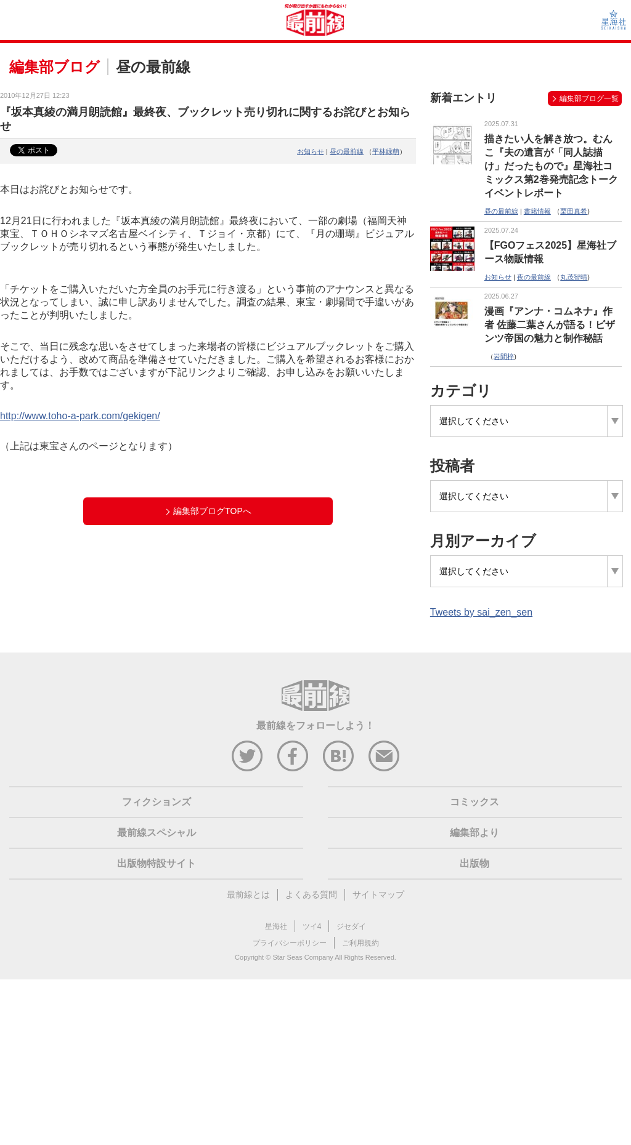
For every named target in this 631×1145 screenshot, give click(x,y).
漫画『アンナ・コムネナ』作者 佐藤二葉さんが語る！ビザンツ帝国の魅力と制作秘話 (549, 325)
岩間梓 (504, 356)
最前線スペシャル (156, 832)
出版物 (474, 863)
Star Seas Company (302, 957)
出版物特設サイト (156, 863)
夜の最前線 (534, 277)
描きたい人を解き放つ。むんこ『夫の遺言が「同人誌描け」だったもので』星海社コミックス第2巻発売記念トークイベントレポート (551, 166)
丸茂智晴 (573, 277)
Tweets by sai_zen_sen (481, 612)
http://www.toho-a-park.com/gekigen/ (80, 416)
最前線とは (248, 894)
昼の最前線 (347, 151)
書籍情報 (537, 211)
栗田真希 (573, 211)
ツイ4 (312, 926)
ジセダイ (351, 926)
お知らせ (310, 151)
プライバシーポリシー (290, 943)
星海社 (276, 926)
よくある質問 (311, 894)
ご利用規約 (360, 943)
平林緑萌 (385, 151)
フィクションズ (156, 802)
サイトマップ (378, 894)
